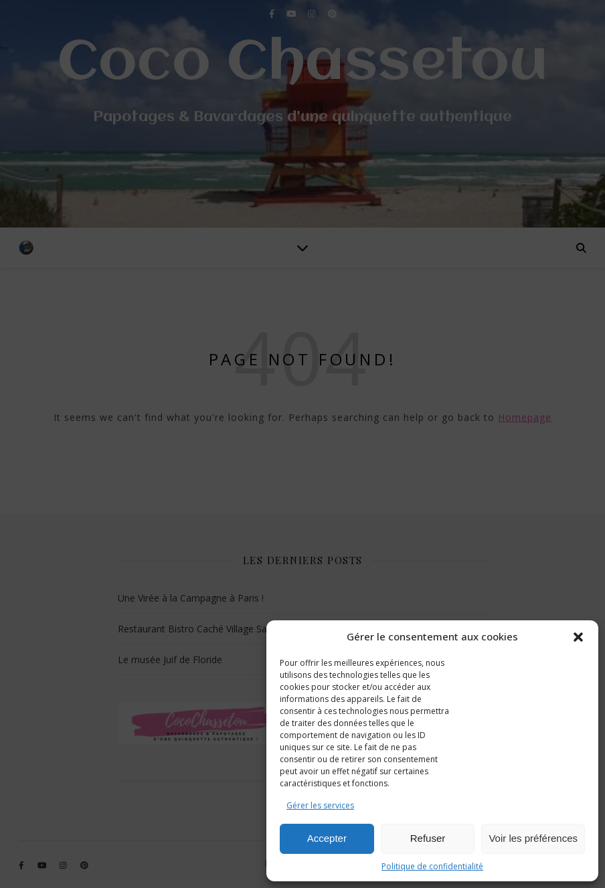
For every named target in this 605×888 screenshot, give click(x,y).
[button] (578, 637)
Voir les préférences (533, 838)
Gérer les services (320, 805)
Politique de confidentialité (432, 866)
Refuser (428, 838)
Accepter (327, 838)
